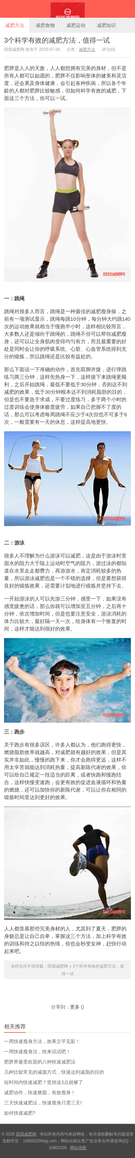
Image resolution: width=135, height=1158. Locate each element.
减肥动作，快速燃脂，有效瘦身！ (39, 1092)
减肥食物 (45, 25)
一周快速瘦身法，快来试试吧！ (37, 1051)
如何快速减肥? (19, 1113)
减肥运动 (75, 25)
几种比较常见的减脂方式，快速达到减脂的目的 (54, 1072)
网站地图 (78, 1147)
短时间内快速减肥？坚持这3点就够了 (43, 1082)
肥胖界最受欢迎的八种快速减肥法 (39, 1062)
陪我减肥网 (67, 9)
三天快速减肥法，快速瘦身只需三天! (43, 1102)
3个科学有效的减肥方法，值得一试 (57, 40)
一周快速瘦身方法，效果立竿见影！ (42, 1041)
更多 (75, 1007)
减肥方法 (14, 25)
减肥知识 (106, 25)
